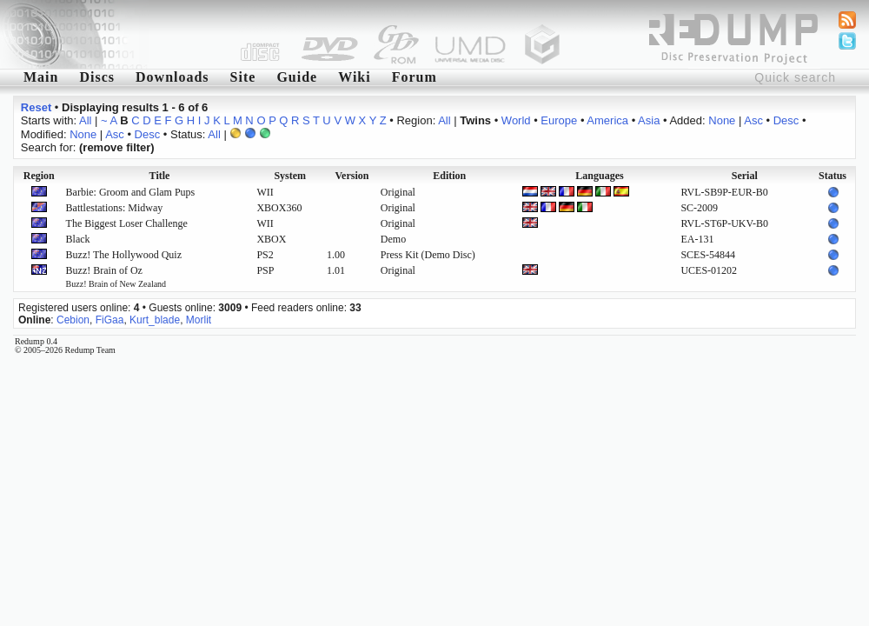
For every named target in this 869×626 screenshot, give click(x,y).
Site (243, 77)
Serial (745, 176)
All (85, 120)
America (607, 120)
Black (78, 239)
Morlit (198, 320)
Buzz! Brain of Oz (116, 276)
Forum (414, 77)
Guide (296, 77)
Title (159, 176)
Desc (786, 120)
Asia (649, 120)
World (516, 120)
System (290, 176)
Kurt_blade (154, 320)
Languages (599, 176)
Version (352, 176)
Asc (753, 120)
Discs (97, 77)
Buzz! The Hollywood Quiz (124, 255)
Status (832, 176)
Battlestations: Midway (114, 208)
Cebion (73, 320)
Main (40, 77)
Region (39, 176)
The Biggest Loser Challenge (127, 223)
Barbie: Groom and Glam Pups (131, 192)
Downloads (172, 77)
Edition (449, 176)
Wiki (354, 77)
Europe (559, 120)
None (721, 120)
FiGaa (110, 320)
